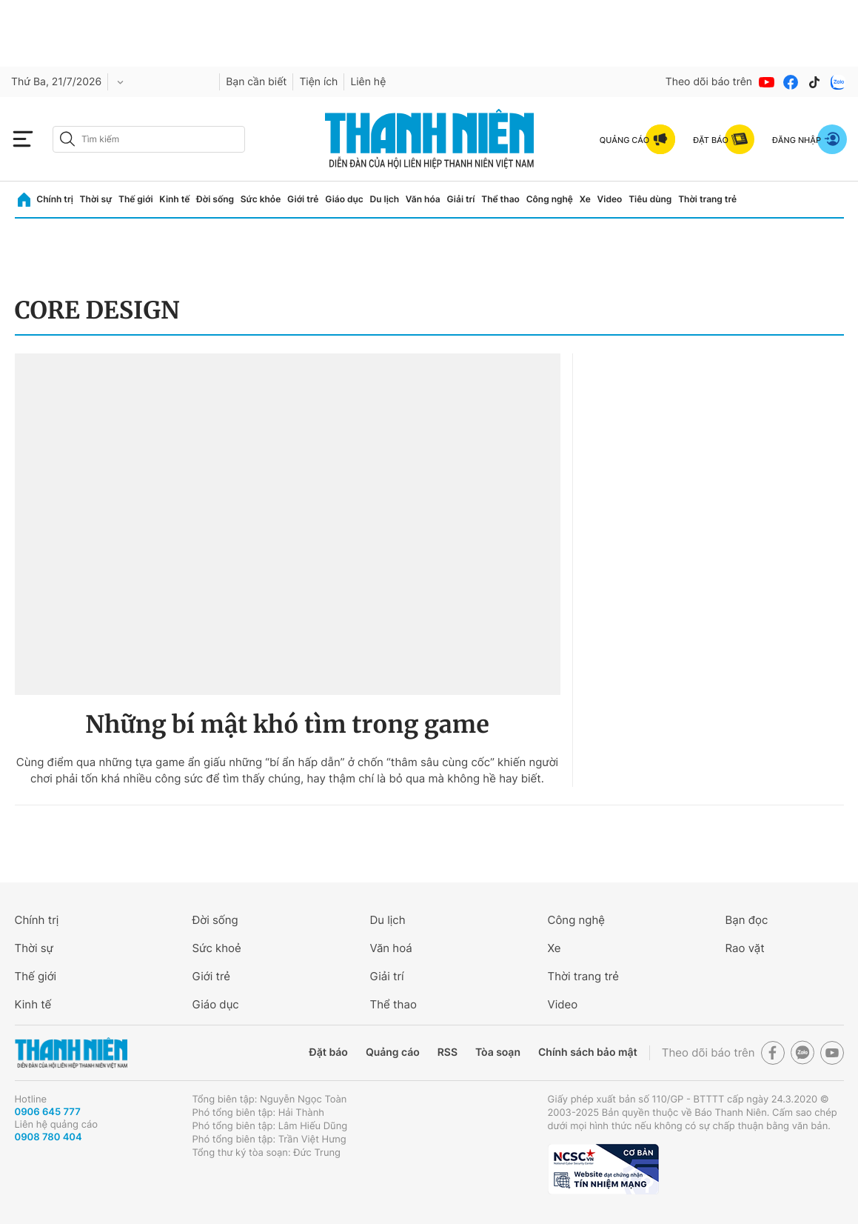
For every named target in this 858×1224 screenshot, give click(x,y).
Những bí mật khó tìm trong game (287, 724)
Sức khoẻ (216, 948)
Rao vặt (745, 948)
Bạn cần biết (256, 82)
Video (610, 198)
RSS (448, 1052)
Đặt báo (328, 1052)
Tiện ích (318, 82)
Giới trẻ (302, 198)
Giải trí (460, 198)
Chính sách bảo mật (587, 1052)
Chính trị (54, 198)
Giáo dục (344, 198)
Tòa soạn (497, 1052)
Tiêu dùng (650, 198)
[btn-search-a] (67, 139)
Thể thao (500, 198)
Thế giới (135, 198)
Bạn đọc (746, 920)
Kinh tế (174, 198)
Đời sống (215, 198)
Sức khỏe (261, 198)
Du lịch (385, 198)
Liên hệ (368, 82)
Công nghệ (549, 198)
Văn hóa (423, 198)
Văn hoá (391, 948)
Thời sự (96, 198)
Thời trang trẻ (707, 198)
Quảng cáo (393, 1052)
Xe (585, 198)
